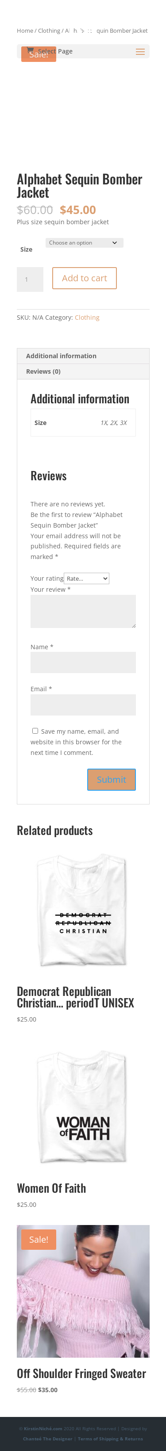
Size (26, 249)
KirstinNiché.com (43, 1428)
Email (41, 689)
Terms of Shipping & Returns (110, 1439)
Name (42, 647)
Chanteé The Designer (48, 1439)
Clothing (87, 317)
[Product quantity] (30, 279)
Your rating (47, 578)
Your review (51, 589)
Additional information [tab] (61, 356)
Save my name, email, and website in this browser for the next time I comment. (76, 742)
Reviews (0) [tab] (43, 371)
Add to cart (84, 278)
